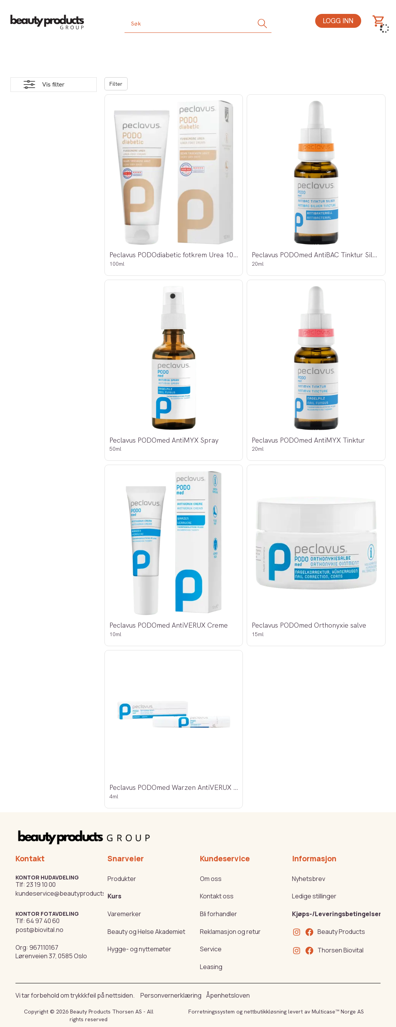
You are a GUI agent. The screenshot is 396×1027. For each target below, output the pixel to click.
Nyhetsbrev (308, 878)
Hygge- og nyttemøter (139, 949)
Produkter (122, 878)
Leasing (211, 966)
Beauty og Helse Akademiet (146, 931)
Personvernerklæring (170, 995)
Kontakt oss (217, 896)
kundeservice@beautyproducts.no (65, 893)
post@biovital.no (39, 929)
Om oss (211, 878)
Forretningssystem (211, 1011)
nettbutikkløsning (265, 1011)
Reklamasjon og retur (230, 931)
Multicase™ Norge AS (338, 1011)
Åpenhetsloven (228, 995)
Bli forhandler (218, 914)
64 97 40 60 (43, 921)
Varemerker (124, 914)
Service (211, 949)
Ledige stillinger (314, 896)
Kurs (114, 896)
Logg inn (338, 20)
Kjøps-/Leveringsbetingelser (336, 914)
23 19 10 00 (41, 884)
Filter (116, 83)
